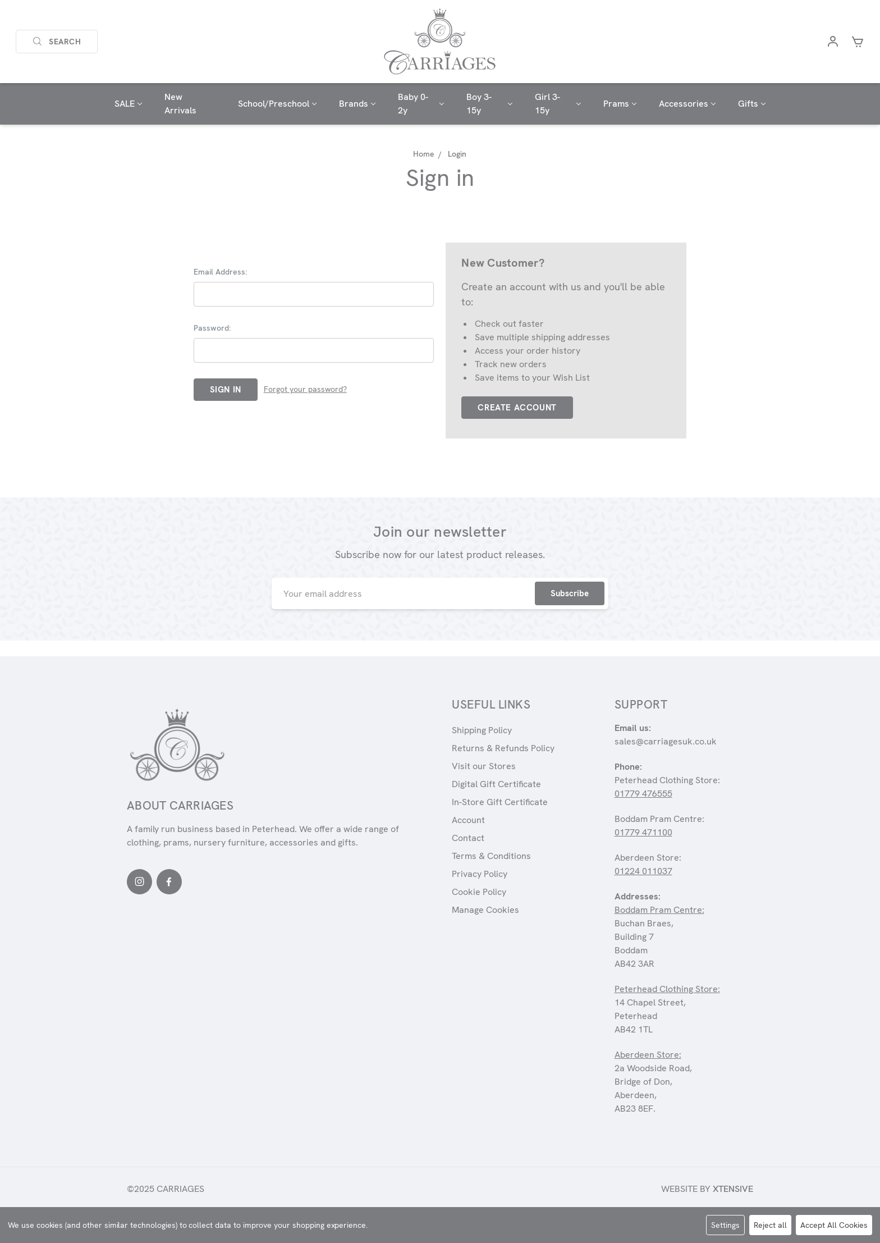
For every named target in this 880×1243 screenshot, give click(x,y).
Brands (357, 103)
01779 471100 (643, 832)
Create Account (517, 407)
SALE (128, 103)
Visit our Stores (484, 766)
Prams (619, 103)
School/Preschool (277, 103)
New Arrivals (180, 103)
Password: (212, 328)
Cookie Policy (479, 892)
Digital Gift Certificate (496, 784)
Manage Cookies (485, 910)
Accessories (687, 103)
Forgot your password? (305, 389)
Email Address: (220, 272)
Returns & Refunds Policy (503, 748)
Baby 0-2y (421, 103)
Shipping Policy (482, 730)
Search (56, 41)
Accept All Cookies (834, 1225)
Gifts (752, 103)
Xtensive (733, 1189)
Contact (468, 838)
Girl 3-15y (558, 103)
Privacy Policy (479, 874)
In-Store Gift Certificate (500, 802)
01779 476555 (643, 793)
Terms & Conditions (491, 856)
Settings (725, 1225)
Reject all (770, 1225)
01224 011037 (643, 871)
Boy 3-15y (489, 103)
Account (468, 820)
